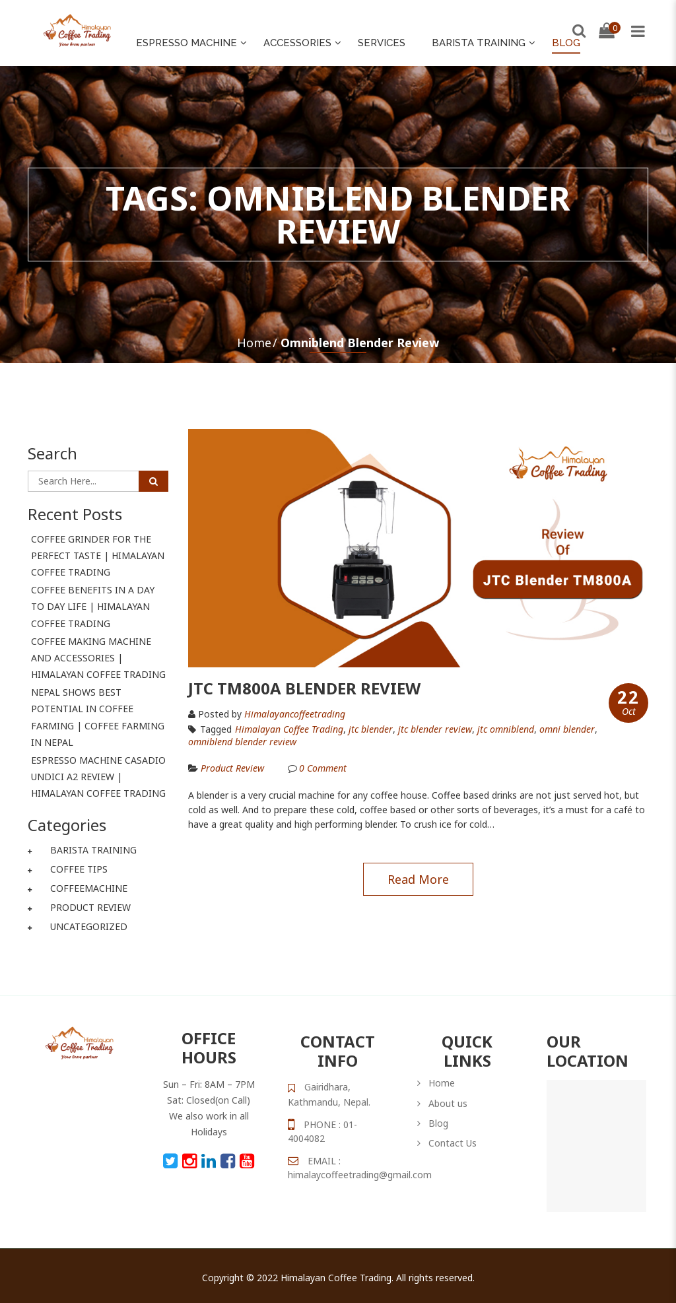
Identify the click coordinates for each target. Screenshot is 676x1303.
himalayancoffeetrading (294, 714)
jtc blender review (435, 729)
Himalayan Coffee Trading (289, 729)
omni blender (567, 729)
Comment (323, 768)
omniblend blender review (242, 742)
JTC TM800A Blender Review (304, 688)
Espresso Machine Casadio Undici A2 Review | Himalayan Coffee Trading (98, 776)
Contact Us (452, 1143)
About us (447, 1103)
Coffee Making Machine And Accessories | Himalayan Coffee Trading (98, 658)
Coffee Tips (79, 869)
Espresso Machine (186, 43)
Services (381, 43)
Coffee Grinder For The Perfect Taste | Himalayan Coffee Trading (97, 555)
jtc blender (371, 729)
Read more (418, 879)
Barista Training (478, 43)
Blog (566, 43)
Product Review (90, 907)
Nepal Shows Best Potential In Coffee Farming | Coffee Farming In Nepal (97, 717)
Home (254, 343)
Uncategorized (88, 926)
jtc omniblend (505, 729)
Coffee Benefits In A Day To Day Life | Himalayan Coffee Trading (92, 606)
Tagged (210, 729)
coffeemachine (88, 888)
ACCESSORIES (297, 43)
